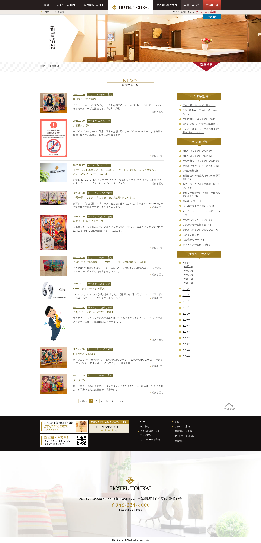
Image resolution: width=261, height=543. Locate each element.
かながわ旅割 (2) (191, 170)
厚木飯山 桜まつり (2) (194, 201)
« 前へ (83, 401)
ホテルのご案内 (66, 5)
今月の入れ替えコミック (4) (197, 219)
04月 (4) (188, 270)
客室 (46, 5)
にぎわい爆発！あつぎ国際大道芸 (200, 123)
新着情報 (59, 12)
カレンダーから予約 (150, 439)
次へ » (120, 401)
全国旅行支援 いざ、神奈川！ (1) (201, 165)
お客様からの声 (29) (193, 239)
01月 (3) (188, 282)
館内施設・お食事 (93, 5)
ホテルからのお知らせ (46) (197, 224)
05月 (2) (188, 266)
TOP (42, 66)
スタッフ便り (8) (191, 234)
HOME (46, 12)
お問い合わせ (192, 5)
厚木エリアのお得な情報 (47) (198, 244)
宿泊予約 (144, 426)
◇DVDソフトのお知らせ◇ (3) (199, 206)
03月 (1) (188, 274)
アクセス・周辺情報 (167, 5)
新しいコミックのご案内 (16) (198, 150)
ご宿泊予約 (212, 5)
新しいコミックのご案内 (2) (197, 155)
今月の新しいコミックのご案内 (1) (201, 160)
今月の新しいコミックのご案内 (199, 118)
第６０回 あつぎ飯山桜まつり (199, 105)
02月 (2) (188, 278)
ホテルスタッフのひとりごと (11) (200, 229)
